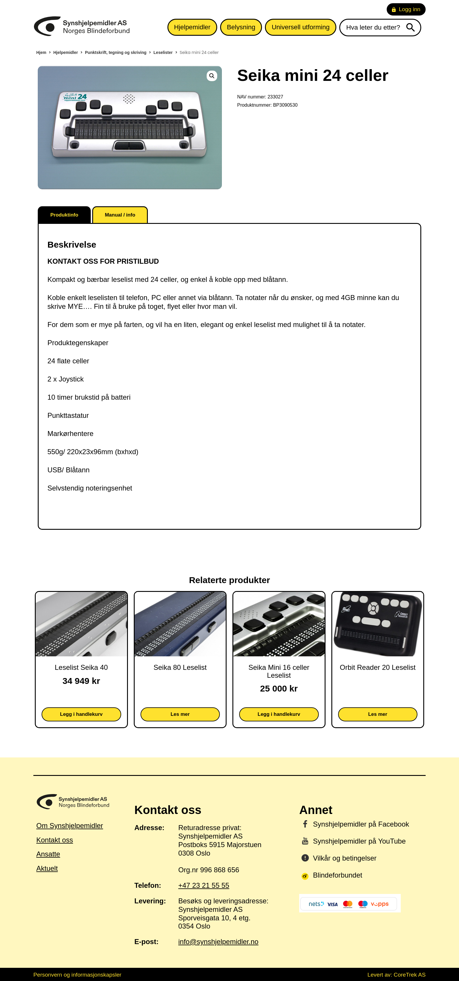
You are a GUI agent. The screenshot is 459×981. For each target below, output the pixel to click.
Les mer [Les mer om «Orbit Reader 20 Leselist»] (377, 714)
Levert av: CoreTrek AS (396, 975)
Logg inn (406, 9)
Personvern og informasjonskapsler (77, 975)
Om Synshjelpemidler (69, 826)
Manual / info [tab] (120, 215)
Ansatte (48, 854)
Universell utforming (301, 27)
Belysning (241, 27)
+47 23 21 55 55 (203, 885)
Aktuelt (47, 868)
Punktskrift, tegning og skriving (115, 52)
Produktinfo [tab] (64, 215)
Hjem (41, 52)
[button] (212, 76)
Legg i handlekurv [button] (81, 714)
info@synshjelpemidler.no (218, 942)
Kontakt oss (54, 840)
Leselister (162, 52)
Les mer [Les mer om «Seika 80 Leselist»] (180, 714)
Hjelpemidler (192, 27)
